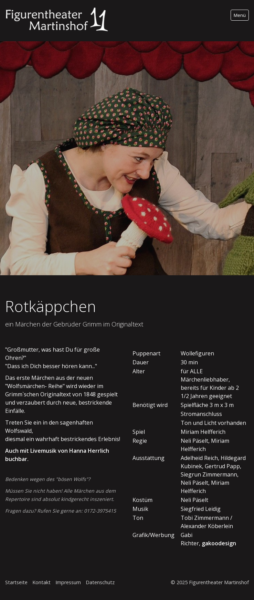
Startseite (16, 582)
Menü (240, 15)
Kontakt (41, 582)
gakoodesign (218, 543)
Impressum (68, 582)
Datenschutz (100, 582)
